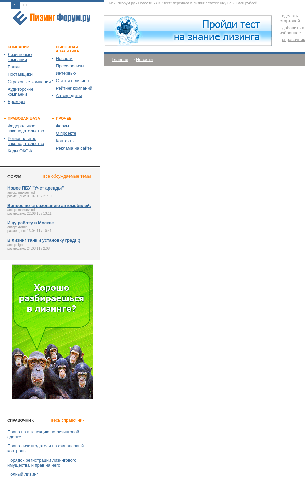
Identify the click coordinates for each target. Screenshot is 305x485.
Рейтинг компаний (74, 88)
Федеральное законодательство (26, 128)
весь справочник (67, 420)
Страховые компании (29, 81)
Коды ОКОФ (20, 150)
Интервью (66, 73)
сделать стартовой (290, 18)
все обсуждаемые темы (67, 176)
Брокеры (16, 101)
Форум (62, 125)
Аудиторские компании (20, 92)
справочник (293, 39)
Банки (14, 66)
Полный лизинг (22, 474)
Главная (120, 59)
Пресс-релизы (70, 65)
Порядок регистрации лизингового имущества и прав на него (41, 462)
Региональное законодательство (26, 141)
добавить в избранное (292, 30)
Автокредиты (69, 95)
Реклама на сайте (74, 148)
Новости (64, 58)
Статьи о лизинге (73, 80)
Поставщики (20, 74)
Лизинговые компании (20, 57)
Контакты (65, 140)
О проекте (66, 133)
